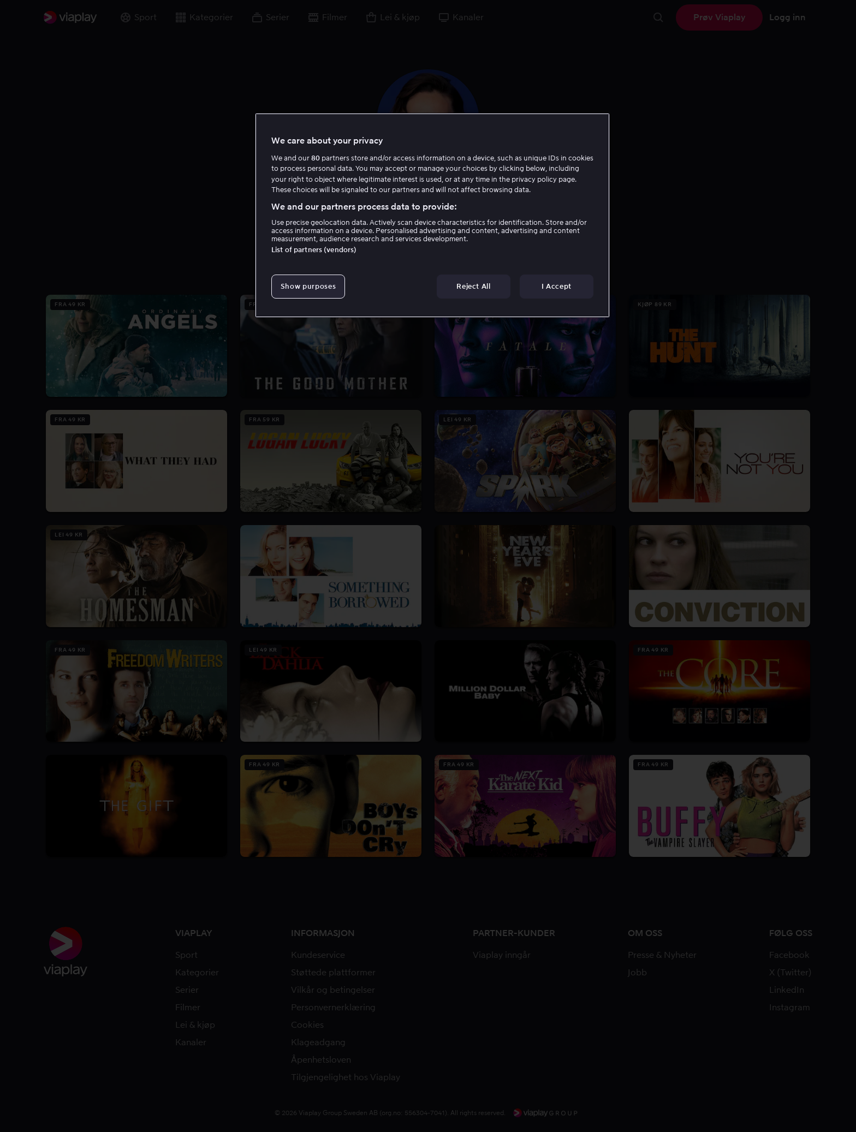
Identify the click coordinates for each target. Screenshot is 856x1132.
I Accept (557, 286)
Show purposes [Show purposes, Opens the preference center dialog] (308, 286)
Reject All (473, 286)
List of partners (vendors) (313, 250)
